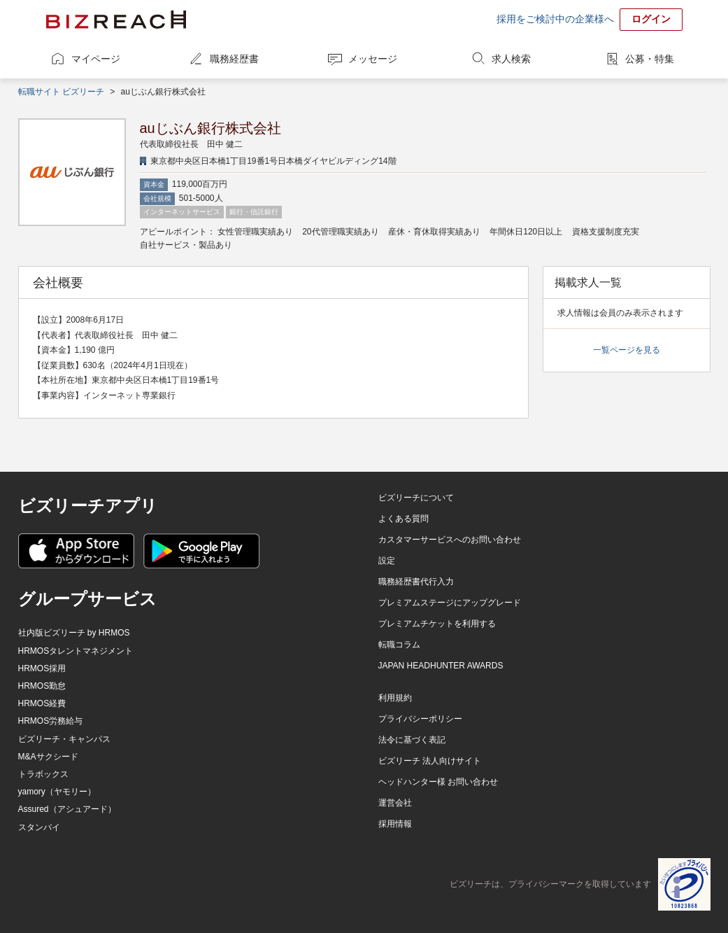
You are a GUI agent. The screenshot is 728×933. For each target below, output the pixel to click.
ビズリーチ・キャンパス (64, 739)
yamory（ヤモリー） (57, 792)
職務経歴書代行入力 (416, 582)
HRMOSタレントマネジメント (76, 651)
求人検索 (511, 58)
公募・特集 (649, 58)
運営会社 (395, 803)
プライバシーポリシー (420, 719)
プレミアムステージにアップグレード (449, 603)
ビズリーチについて (416, 498)
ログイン (651, 18)
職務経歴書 (234, 58)
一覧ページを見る (626, 350)
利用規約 (395, 698)
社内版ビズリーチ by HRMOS (74, 633)
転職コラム (399, 645)
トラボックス (43, 774)
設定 (386, 561)
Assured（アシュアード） (67, 809)
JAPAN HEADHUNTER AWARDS (441, 666)
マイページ (95, 58)
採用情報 (395, 824)
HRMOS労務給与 (50, 721)
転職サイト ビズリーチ (61, 92)
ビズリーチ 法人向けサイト (429, 761)
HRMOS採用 (42, 668)
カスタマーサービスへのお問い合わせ (449, 540)
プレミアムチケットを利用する (437, 624)
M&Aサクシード (48, 757)
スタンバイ (39, 827)
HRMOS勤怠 (42, 686)
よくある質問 (403, 519)
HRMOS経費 (42, 703)
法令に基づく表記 (411, 740)
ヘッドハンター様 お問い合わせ (438, 782)
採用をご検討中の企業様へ (555, 18)
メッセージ (372, 58)
